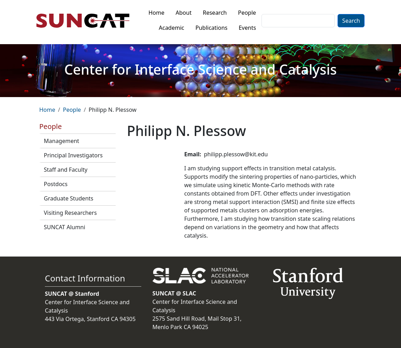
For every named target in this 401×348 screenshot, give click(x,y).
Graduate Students (68, 198)
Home (157, 12)
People (247, 12)
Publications (211, 28)
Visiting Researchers (70, 213)
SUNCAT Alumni (64, 227)
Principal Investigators (73, 155)
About (183, 12)
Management (61, 141)
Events (247, 28)
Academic (171, 28)
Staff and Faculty (65, 169)
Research (215, 12)
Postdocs (56, 184)
